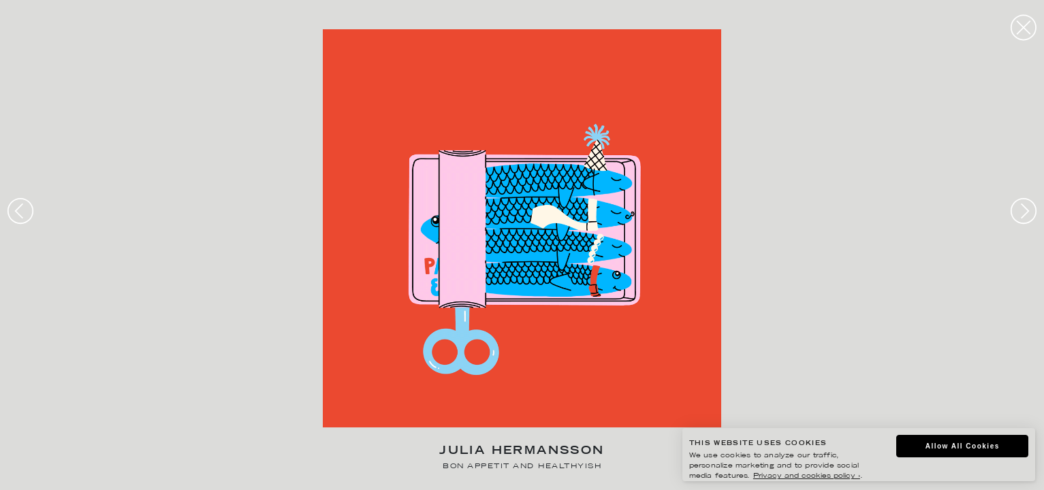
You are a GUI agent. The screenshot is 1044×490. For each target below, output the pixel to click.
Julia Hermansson (521, 451)
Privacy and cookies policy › (806, 476)
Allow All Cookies (963, 446)
